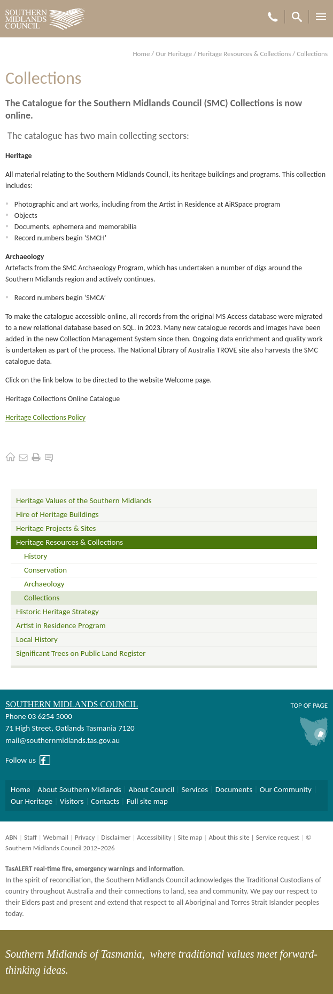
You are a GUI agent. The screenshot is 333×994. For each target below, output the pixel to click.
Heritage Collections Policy (45, 417)
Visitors (72, 801)
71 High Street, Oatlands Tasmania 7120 (69, 728)
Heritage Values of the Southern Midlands (83, 500)
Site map (189, 837)
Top (295, 705)
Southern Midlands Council (71, 704)
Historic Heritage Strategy (57, 611)
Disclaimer (115, 837)
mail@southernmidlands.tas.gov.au (62, 740)
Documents (233, 789)
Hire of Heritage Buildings (57, 514)
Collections (41, 597)
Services (195, 789)
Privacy (85, 837)
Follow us (20, 760)
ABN (11, 837)
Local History (37, 639)
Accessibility (154, 837)
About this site (228, 837)
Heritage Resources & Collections (244, 54)
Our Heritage (174, 54)
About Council (151, 789)
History (35, 556)
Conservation (45, 570)
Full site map (147, 801)
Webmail (55, 837)
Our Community (286, 789)
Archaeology (44, 584)
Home (141, 54)
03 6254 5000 (50, 716)
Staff (30, 837)
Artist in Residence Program (61, 625)
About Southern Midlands (79, 789)
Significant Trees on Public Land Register (80, 653)
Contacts (105, 801)
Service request (277, 837)
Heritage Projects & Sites (56, 528)
